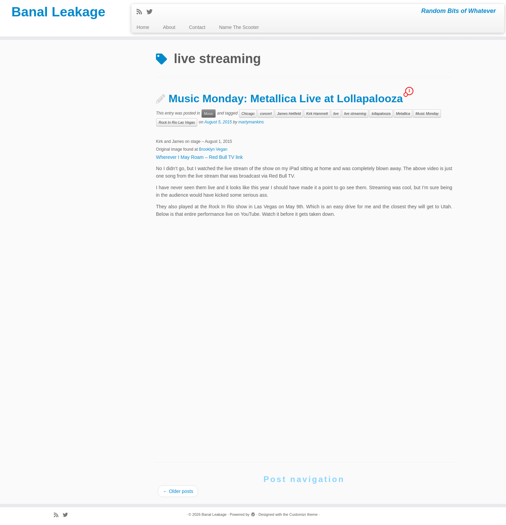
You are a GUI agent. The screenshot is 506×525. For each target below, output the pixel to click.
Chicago (248, 113)
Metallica (403, 113)
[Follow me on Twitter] (151, 12)
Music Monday (427, 113)
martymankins (251, 122)
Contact (197, 27)
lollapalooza (380, 113)
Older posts (178, 491)
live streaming (355, 113)
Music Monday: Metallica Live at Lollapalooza (286, 98)
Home (143, 27)
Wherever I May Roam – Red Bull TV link (199, 157)
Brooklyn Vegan (213, 149)
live (336, 113)
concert (265, 113)
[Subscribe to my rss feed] (141, 12)
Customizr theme (303, 514)
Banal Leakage (58, 11)
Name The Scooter (239, 27)
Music (208, 113)
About (169, 27)
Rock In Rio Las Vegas (177, 122)
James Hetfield (289, 113)
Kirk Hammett (317, 113)
